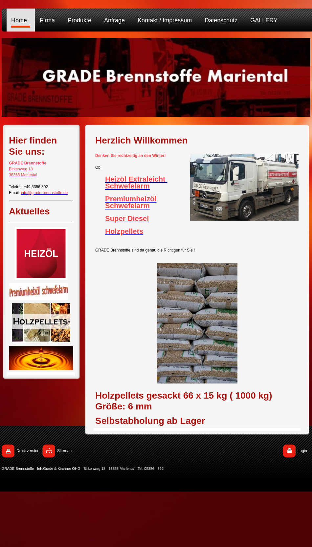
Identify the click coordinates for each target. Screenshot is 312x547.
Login (302, 451)
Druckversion (27, 451)
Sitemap (64, 451)
